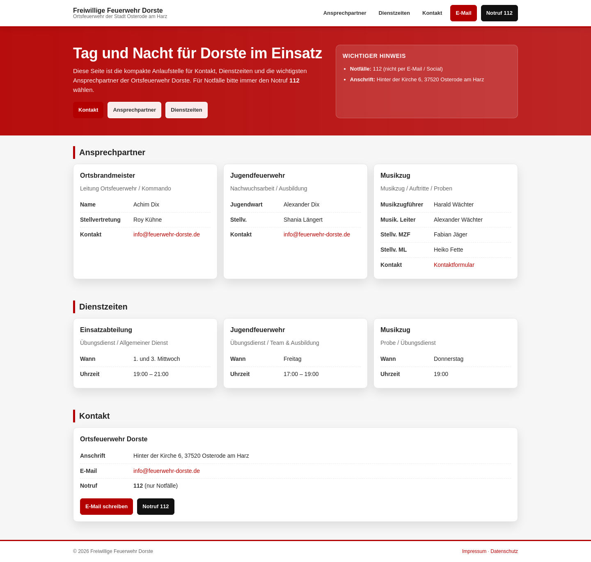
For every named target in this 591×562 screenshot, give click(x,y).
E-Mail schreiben (106, 506)
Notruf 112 (499, 13)
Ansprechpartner (345, 13)
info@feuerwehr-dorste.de (166, 234)
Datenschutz (504, 551)
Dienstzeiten (394, 13)
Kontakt (432, 13)
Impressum (474, 551)
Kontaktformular (454, 265)
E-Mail (463, 13)
